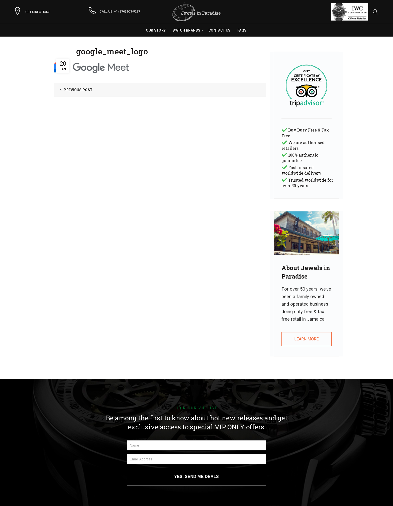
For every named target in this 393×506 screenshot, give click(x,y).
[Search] (375, 12)
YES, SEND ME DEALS (196, 476)
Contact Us (220, 30)
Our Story (156, 30)
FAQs (242, 30)
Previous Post (78, 90)
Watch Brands (187, 30)
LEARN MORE (306, 339)
